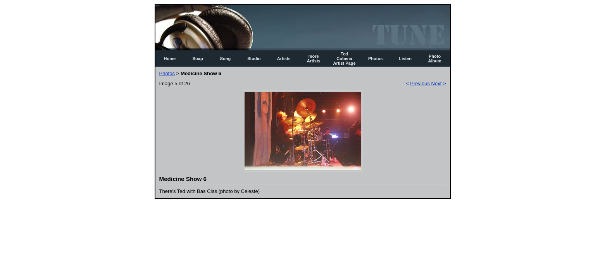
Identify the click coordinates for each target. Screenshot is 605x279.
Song (225, 58)
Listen (405, 58)
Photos (375, 58)
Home (170, 58)
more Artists (314, 58)
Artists (284, 58)
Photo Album (434, 58)
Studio (253, 58)
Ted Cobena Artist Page (344, 58)
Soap (198, 58)
